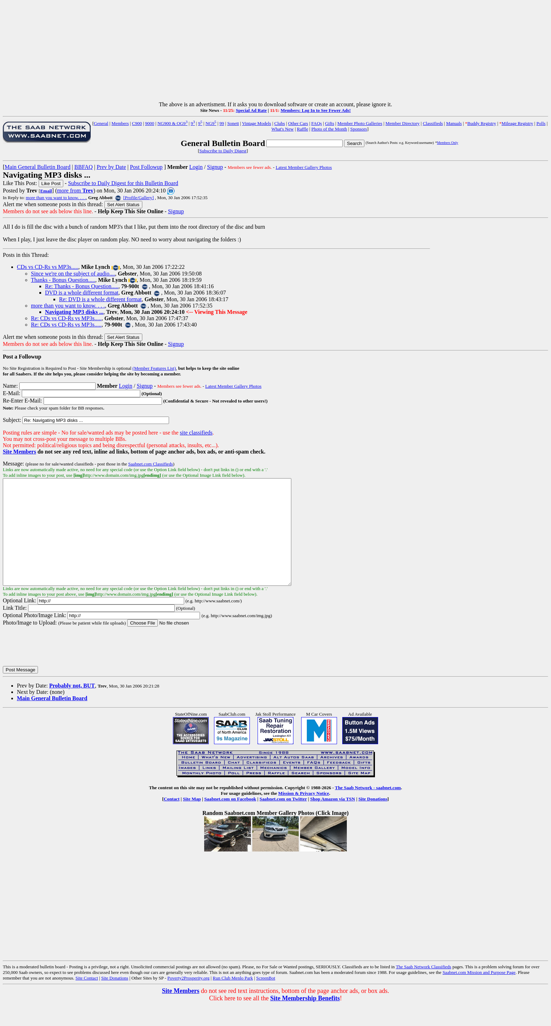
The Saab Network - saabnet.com (368, 808)
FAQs (316, 123)
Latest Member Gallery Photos (304, 167)
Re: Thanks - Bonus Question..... (81, 286)
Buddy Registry (481, 123)
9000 (149, 123)
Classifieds (433, 123)
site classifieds (196, 433)
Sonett (233, 123)
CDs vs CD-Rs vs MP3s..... (47, 267)
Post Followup (146, 167)
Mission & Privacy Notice (303, 814)
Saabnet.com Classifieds (150, 464)
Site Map (192, 820)
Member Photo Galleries (359, 123)
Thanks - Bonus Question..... (63, 280)
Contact (172, 820)
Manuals (454, 123)
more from (75, 191)
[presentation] (56, 667)
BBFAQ (83, 167)
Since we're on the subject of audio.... (73, 274)
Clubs (279, 123)
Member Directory (402, 123)
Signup (215, 167)
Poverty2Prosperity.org (188, 999)
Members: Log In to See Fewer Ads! (315, 110)
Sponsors (358, 129)
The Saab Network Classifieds (423, 987)
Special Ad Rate (251, 110)
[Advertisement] (275, 52)
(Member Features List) (154, 368)
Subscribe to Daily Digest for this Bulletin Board (123, 183)
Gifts (329, 123)
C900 (137, 123)
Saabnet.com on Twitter (283, 820)
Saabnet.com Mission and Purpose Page (479, 993)
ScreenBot (265, 999)
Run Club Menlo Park (233, 999)
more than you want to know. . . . (56, 197)
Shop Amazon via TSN (332, 820)
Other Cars (298, 123)
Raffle (302, 129)
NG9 (211, 123)
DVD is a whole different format (81, 293)
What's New (282, 129)
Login (196, 167)
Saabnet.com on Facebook (230, 820)
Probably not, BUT (72, 707)
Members (120, 123)
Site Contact (87, 999)
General (101, 123)
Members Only (447, 143)
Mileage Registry (517, 123)
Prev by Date (111, 167)
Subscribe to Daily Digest (222, 150)
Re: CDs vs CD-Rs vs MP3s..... (66, 318)
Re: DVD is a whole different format (100, 299)
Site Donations (372, 820)
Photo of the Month (329, 129)
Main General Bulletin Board (37, 167)
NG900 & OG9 (172, 123)
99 (222, 123)
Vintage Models (256, 123)
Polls (540, 123)
